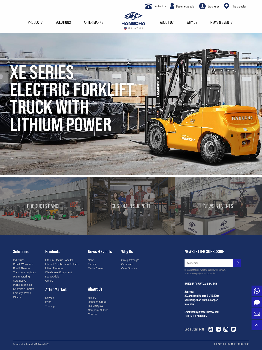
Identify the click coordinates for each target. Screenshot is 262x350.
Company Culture (98, 310)
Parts (48, 302)
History (92, 297)
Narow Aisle (52, 276)
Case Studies (129, 268)
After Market (94, 23)
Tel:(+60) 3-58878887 (196, 316)
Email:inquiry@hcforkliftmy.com (202, 311)
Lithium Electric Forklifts (59, 260)
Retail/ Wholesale (23, 264)
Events (92, 264)
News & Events (221, 23)
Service (49, 297)
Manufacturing (21, 276)
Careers (92, 314)
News (91, 260)
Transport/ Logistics (24, 272)
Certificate (127, 264)
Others (17, 297)
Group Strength (130, 260)
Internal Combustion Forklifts (62, 264)
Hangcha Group (97, 301)
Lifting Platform (54, 268)
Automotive (19, 280)
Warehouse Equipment (58, 272)
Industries (19, 260)
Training (50, 306)
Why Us (192, 23)
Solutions (63, 23)
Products (35, 23)
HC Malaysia (95, 305)
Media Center (96, 268)
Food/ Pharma (21, 268)
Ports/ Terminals (22, 284)
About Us (166, 23)
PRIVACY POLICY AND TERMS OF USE (231, 344)
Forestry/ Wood (22, 293)
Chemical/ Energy (23, 288)
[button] (8, 104)
